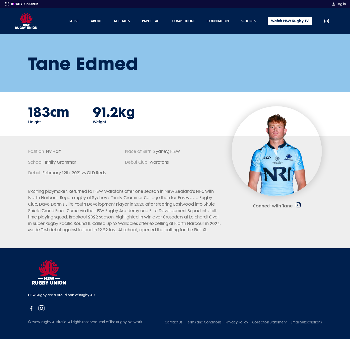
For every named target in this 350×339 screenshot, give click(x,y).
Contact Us (173, 322)
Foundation (218, 21)
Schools (248, 21)
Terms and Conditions (204, 322)
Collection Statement (269, 322)
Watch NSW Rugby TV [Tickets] (290, 21)
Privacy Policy (237, 322)
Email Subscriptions (306, 322)
